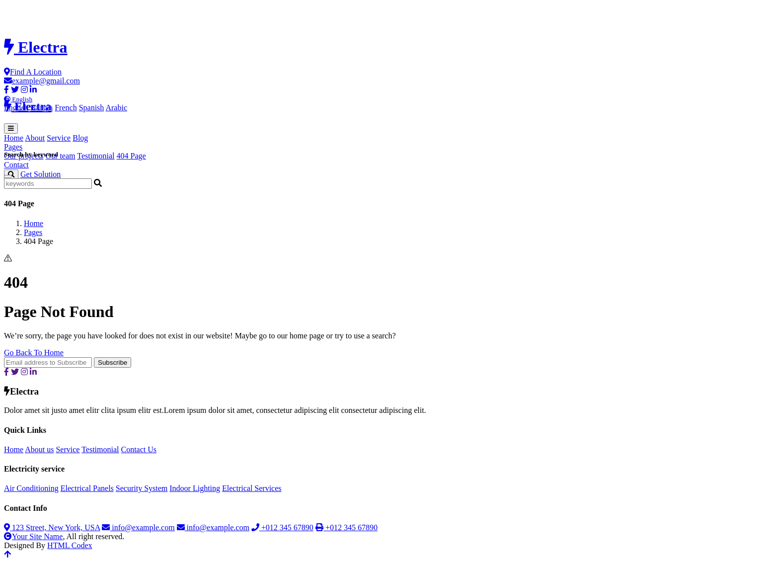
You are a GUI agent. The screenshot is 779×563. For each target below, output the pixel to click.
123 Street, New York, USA (52, 527)
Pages (33, 232)
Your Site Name (33, 536)
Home (13, 138)
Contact (16, 165)
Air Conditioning (31, 488)
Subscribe (112, 362)
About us (39, 449)
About (35, 138)
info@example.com (138, 527)
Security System (141, 488)
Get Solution (40, 174)
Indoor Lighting (194, 488)
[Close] (8, 176)
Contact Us (138, 449)
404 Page (131, 156)
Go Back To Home (34, 352)
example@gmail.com (42, 81)
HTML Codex (69, 545)
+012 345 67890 (282, 527)
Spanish (91, 107)
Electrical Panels (87, 488)
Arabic (116, 107)
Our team (61, 156)
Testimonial (95, 156)
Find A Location (33, 72)
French (66, 107)
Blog (80, 138)
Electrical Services (252, 488)
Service (59, 138)
